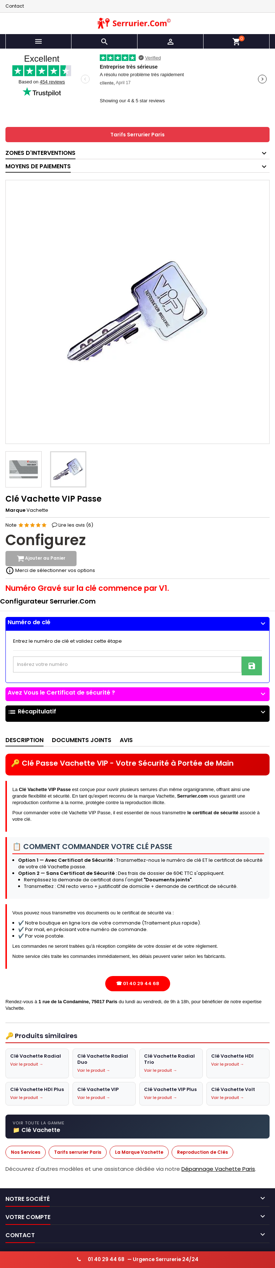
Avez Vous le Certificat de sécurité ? (137, 692)
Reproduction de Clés (202, 1152)
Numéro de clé (137, 622)
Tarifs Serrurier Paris (137, 134)
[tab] (137, 624)
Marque (15, 510)
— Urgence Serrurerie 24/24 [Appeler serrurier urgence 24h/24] (137, 1259)
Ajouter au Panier (41, 558)
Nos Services (25, 1152)
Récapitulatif (137, 712)
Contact (14, 6)
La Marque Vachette (139, 1152)
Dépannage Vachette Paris (218, 1169)
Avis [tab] (126, 740)
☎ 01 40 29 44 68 (137, 983)
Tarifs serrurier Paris (77, 1152)
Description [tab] (24, 740)
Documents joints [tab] (81, 740)
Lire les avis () (75, 525)
